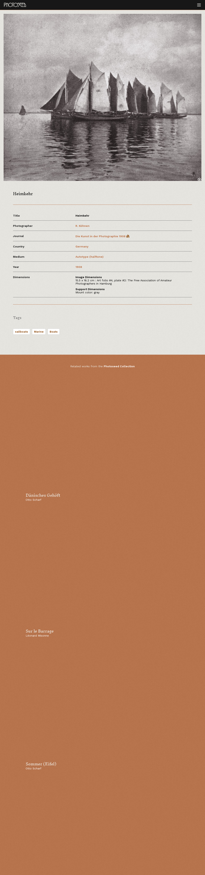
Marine (39, 331)
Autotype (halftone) (89, 256)
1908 (78, 266)
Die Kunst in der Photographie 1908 (102, 236)
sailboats (21, 331)
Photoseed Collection (119, 366)
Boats (54, 331)
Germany (81, 246)
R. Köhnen (82, 225)
